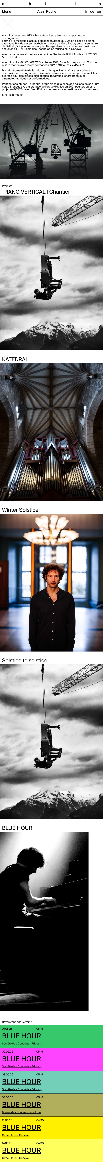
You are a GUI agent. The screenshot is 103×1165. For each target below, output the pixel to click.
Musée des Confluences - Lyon (21, 1112)
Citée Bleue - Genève (15, 1135)
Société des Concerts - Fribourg (22, 1043)
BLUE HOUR (21, 1036)
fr (86, 11)
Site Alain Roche (12, 95)
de (92, 11)
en (99, 11)
